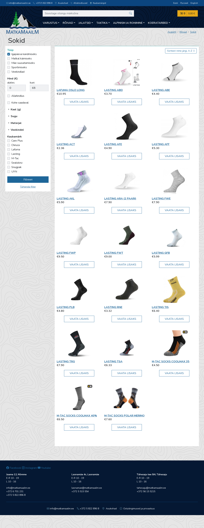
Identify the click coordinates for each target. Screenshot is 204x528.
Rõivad (183, 32)
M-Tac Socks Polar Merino (124, 416)
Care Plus (17, 141)
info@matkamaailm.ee (18, 3)
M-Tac (15, 158)
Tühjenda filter (28, 186)
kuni (32, 83)
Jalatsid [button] (85, 23)
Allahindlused (78, 3)
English (194, 3)
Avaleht (172, 32)
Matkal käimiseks (21, 58)
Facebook (13, 468)
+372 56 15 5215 (146, 491)
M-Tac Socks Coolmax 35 (170, 361)
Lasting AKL (66, 198)
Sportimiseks (19, 67)
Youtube (44, 468)
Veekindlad (17, 72)
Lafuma (15, 149)
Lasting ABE (161, 90)
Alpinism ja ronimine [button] (128, 23)
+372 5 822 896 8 (42, 3)
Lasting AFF (161, 144)
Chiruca (15, 145)
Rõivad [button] (68, 23)
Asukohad (61, 3)
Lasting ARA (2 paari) (120, 198)
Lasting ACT (66, 144)
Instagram (29, 468)
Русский (184, 3)
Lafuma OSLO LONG (71, 90)
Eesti (175, 3)
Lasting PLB (66, 307)
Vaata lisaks (79, 102)
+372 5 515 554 (80, 491)
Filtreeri (27, 179)
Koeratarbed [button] (158, 23)
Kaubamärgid (98, 3)
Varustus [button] (50, 23)
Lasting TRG (66, 361)
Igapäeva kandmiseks (24, 54)
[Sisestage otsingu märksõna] (88, 13)
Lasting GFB (161, 253)
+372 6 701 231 (14, 491)
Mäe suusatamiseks (23, 63)
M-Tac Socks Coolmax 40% (77, 416)
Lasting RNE (113, 307)
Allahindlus (17, 96)
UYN (14, 171)
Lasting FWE (161, 198)
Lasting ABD (113, 90)
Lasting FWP (66, 253)
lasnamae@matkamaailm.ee (87, 487)
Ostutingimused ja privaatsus (137, 508)
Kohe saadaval (20, 103)
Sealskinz (16, 163)
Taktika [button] (102, 23)
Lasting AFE (113, 144)
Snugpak (16, 167)
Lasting (15, 154)
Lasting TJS (160, 307)
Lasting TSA (113, 361)
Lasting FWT (113, 253)
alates (11, 83)
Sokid (193, 32)
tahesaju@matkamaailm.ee (151, 487)
